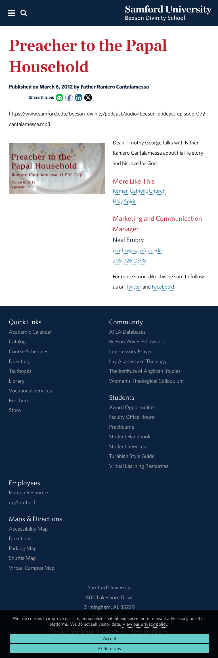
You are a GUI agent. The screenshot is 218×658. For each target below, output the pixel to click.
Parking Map (23, 548)
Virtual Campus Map (31, 567)
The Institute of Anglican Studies (145, 370)
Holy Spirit (124, 201)
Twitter (133, 286)
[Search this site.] (23, 12)
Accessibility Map (28, 528)
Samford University (109, 587)
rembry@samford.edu (137, 250)
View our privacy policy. (145, 624)
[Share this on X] (88, 97)
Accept (109, 638)
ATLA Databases (127, 331)
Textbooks (20, 370)
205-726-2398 (129, 260)
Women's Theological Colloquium (146, 380)
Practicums (121, 426)
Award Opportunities (132, 407)
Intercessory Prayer (130, 351)
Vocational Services (30, 390)
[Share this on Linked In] (78, 97)
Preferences (109, 648)
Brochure (19, 400)
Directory (19, 361)
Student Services (127, 446)
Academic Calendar (30, 331)
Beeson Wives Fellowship (136, 341)
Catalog (17, 341)
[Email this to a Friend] (59, 97)
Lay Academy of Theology (138, 361)
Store (15, 410)
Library (16, 380)
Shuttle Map (22, 557)
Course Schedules (28, 351)
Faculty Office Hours (131, 416)
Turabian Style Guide (131, 456)
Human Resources (29, 492)
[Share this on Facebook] (69, 97)
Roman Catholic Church (139, 190)
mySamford (22, 502)
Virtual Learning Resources (138, 466)
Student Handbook (129, 436)
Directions (20, 538)
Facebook (162, 286)
